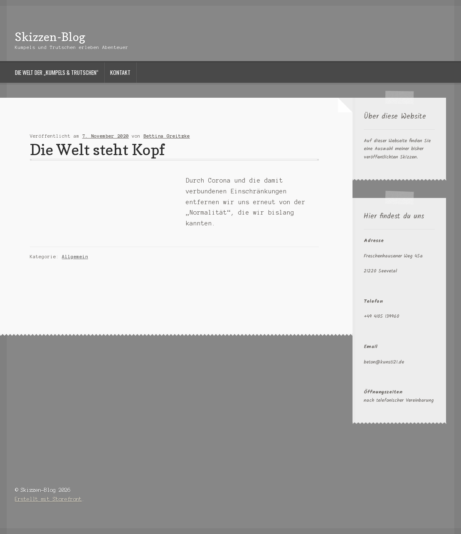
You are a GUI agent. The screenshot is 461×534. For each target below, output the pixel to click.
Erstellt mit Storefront (48, 499)
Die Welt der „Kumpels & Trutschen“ (57, 72)
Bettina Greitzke (166, 136)
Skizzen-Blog (50, 37)
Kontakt (120, 72)
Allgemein (75, 256)
